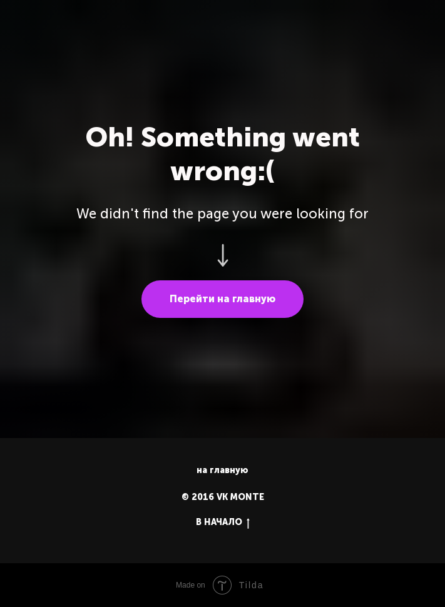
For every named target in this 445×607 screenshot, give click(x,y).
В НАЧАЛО (223, 523)
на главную (222, 470)
